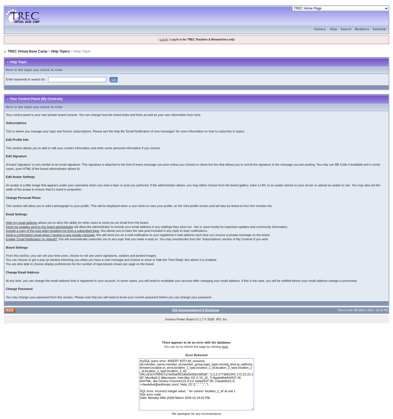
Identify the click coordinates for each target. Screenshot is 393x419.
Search (346, 29)
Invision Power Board (179, 319)
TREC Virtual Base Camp (27, 51)
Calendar (380, 29)
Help (333, 29)
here (225, 346)
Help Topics (60, 51)
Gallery (320, 29)
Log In (164, 39)
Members (362, 29)
